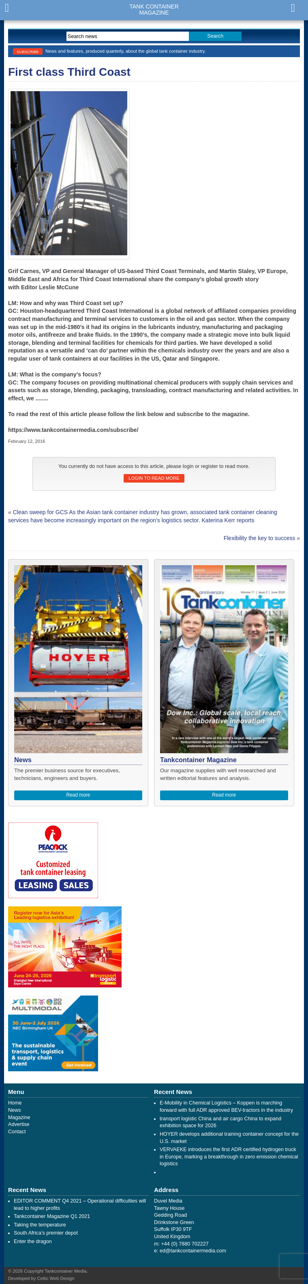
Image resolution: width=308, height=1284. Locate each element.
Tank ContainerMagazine (154, 10)
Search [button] (215, 36)
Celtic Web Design (56, 1278)
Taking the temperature (40, 1225)
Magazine (19, 1117)
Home (15, 1103)
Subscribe (28, 51)
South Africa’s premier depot (46, 1233)
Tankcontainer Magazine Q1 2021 (52, 1216)
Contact (17, 1131)
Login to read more (153, 478)
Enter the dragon (33, 1241)
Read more (78, 795)
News (14, 1110)
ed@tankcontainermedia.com (193, 1251)
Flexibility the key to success (259, 538)
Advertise (19, 1124)
